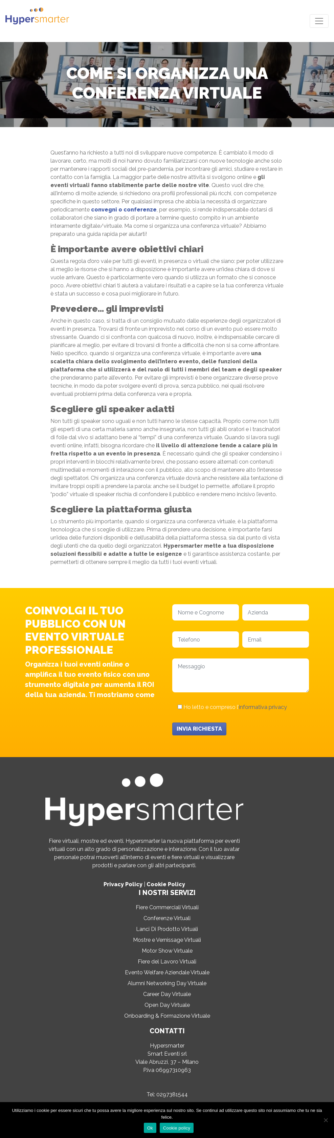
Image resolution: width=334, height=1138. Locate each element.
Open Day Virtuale (167, 1005)
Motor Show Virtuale (167, 951)
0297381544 (172, 1094)
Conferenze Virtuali (167, 918)
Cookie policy (177, 1128)
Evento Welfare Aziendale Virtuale (167, 972)
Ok (150, 1128)
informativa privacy (263, 707)
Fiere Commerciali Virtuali (167, 907)
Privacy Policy (123, 884)
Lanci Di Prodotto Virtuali (167, 929)
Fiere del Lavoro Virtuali (167, 961)
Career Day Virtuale (167, 994)
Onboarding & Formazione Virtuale (167, 1016)
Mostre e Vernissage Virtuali (167, 940)
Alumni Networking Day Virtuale (167, 983)
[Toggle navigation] (319, 21)
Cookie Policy (166, 884)
